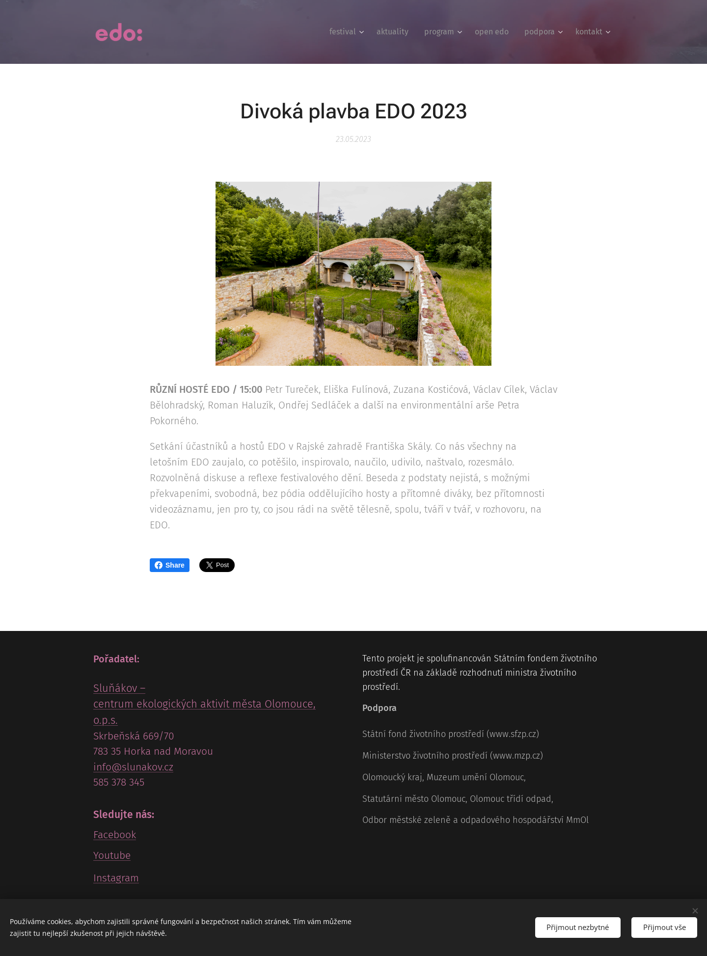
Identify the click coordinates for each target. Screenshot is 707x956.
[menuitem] (348, 32)
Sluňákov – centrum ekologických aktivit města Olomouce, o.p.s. (204, 704)
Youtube (112, 855)
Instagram (116, 878)
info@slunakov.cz (133, 767)
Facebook (114, 834)
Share (170, 565)
